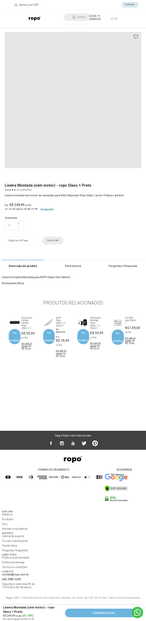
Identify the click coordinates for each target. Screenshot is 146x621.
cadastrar (95, 18)
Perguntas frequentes (15, 550)
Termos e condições (14, 567)
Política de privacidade (15, 557)
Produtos (7, 519)
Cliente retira (9, 545)
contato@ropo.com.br (15, 574)
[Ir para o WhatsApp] (137, 612)
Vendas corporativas (15, 528)
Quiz (4, 524)
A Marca (7, 514)
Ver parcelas (47, 209)
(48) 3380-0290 (11, 579)
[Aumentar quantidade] (19, 223)
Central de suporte (13, 536)
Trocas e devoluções (15, 540)
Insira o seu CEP (26, 4)
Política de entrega (13, 562)
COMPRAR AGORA (104, 613)
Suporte (130, 5)
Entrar (93, 15)
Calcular (53, 240)
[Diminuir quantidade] (19, 228)
